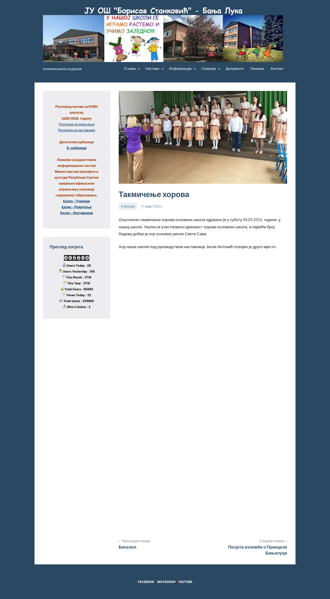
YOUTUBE (185, 582)
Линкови (257, 68)
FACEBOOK (146, 582)
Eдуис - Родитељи (77, 207)
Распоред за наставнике (76, 130)
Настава (153, 68)
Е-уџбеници (76, 148)
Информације (182, 68)
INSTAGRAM (166, 582)
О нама (131, 68)
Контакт (277, 68)
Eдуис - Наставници (76, 213)
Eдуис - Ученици (76, 201)
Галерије (210, 68)
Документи (235, 68)
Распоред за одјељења (76, 124)
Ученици (128, 206)
